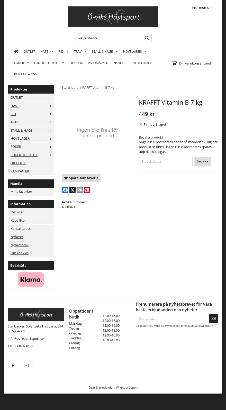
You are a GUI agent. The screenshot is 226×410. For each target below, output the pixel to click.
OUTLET (29, 51)
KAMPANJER (20, 171)
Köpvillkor (18, 220)
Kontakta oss (21, 228)
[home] (16, 51)
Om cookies (20, 253)
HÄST (46, 51)
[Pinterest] (87, 190)
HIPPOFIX (76, 63)
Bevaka (202, 161)
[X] (72, 190)
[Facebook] (65, 190)
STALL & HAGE (105, 51)
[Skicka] (213, 318)
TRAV (80, 51)
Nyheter (120, 63)
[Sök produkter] (107, 38)
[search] (145, 38)
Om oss (16, 212)
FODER (21, 63)
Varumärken (98, 63)
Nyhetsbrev (142, 63)
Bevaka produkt (151, 137)
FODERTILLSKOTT (49, 63)
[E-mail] (79, 190)
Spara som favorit (81, 178)
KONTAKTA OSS (25, 74)
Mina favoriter (21, 191)
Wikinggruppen (127, 387)
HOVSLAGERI (135, 51)
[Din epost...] (172, 318)
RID (64, 51)
